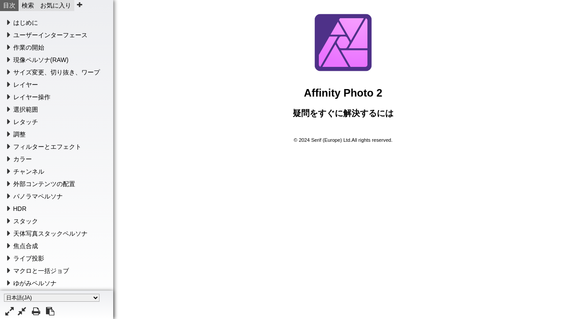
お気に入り (55, 5)
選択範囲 (25, 109)
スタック (25, 221)
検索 (28, 5)
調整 (19, 134)
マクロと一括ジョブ (41, 270)
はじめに (25, 22)
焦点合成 (25, 245)
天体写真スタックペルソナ (50, 233)
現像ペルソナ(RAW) (41, 59)
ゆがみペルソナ (35, 283)
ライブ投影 (28, 258)
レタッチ (25, 121)
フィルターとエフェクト (47, 146)
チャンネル (28, 171)
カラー (22, 159)
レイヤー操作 (31, 97)
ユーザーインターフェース (50, 35)
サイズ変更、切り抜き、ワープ (56, 72)
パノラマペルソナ (38, 196)
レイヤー (25, 84)
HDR (20, 208)
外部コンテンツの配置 (44, 183)
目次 (9, 5)
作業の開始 (28, 47)
